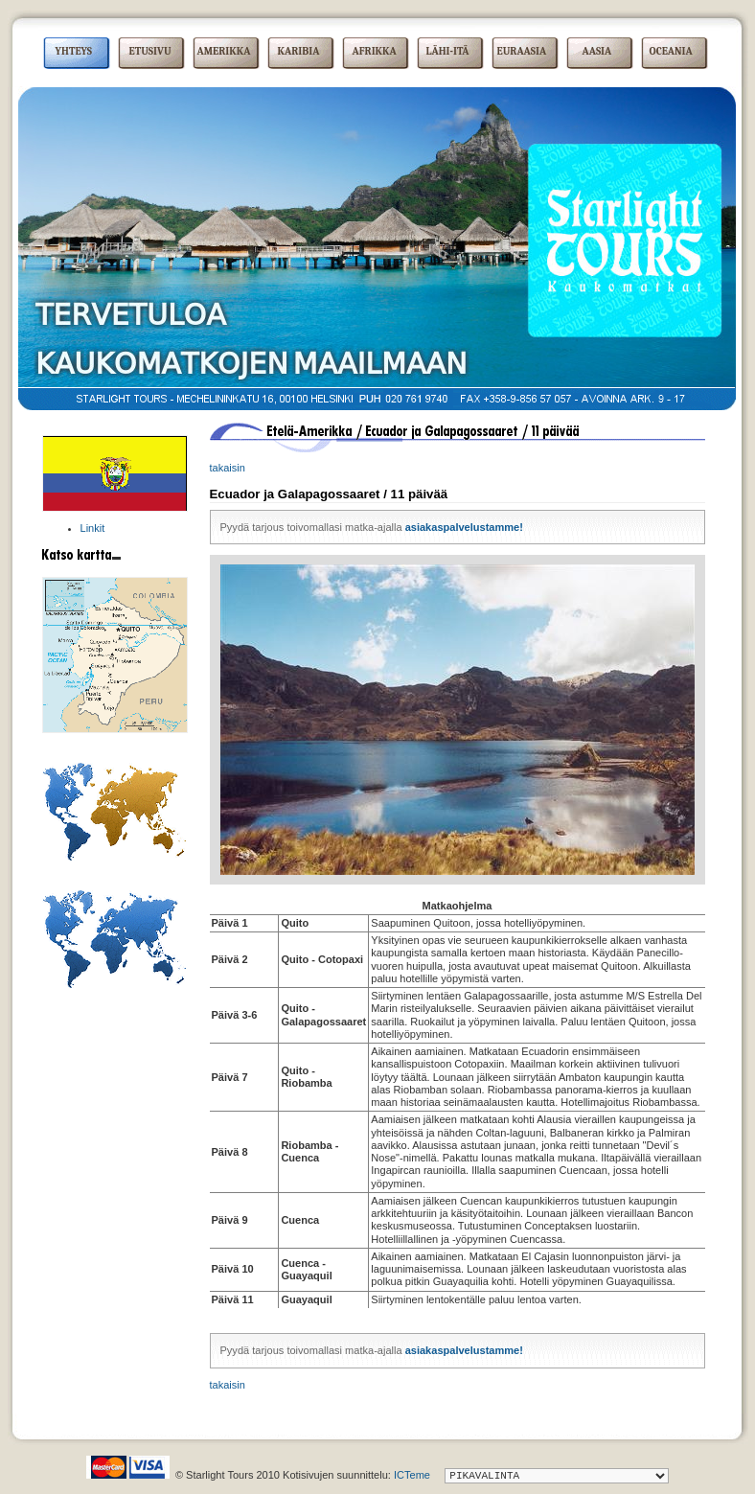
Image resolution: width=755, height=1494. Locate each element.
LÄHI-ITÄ (447, 51)
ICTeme (412, 1475)
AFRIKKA (375, 51)
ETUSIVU (150, 51)
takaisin (227, 467)
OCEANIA (671, 51)
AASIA (597, 51)
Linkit (92, 528)
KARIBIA (299, 51)
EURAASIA (522, 51)
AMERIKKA (224, 51)
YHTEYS (74, 51)
